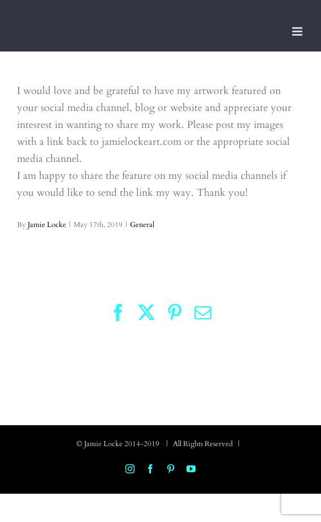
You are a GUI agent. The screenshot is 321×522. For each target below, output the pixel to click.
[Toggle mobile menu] (298, 31)
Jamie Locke (47, 225)
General (142, 225)
